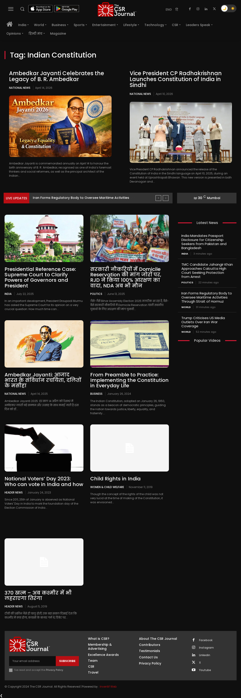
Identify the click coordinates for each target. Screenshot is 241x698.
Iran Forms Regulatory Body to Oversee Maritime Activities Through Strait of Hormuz (206, 297)
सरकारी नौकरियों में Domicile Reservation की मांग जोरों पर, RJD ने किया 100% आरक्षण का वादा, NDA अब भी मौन (125, 277)
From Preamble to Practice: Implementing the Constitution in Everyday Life (129, 380)
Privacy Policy (54, 670)
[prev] (158, 198)
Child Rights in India (115, 478)
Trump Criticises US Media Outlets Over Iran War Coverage (203, 321)
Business (96, 393)
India (8, 294)
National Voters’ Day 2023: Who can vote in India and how (44, 481)
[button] (22, 8)
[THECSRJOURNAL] (117, 9)
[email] (32, 661)
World (186, 307)
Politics (96, 294)
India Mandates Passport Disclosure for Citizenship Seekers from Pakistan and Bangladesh (203, 241)
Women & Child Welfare (107, 487)
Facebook (205, 640)
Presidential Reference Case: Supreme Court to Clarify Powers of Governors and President (40, 277)
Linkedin (204, 655)
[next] (165, 198)
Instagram (206, 648)
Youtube (205, 670)
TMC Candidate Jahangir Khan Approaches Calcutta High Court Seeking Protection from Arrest (207, 270)
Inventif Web (108, 686)
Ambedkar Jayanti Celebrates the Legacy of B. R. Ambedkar (56, 76)
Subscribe (67, 661)
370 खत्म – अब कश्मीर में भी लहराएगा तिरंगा (38, 595)
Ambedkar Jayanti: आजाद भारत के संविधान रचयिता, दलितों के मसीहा (43, 380)
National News (19, 88)
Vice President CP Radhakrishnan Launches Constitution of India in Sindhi (176, 79)
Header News (14, 492)
